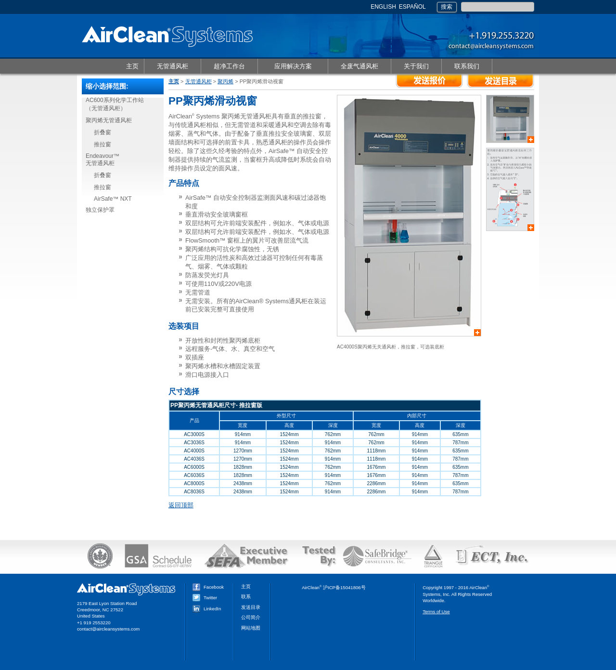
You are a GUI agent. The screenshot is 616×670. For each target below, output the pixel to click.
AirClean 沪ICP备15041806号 (334, 587)
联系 (246, 596)
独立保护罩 (100, 209)
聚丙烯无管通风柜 (109, 120)
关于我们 (416, 67)
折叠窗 (102, 132)
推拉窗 (102, 144)
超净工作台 (229, 67)
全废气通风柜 (359, 67)
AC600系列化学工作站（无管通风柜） (115, 104)
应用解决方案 (292, 67)
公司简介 (250, 617)
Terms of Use (436, 611)
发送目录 (250, 607)
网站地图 (250, 628)
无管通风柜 (172, 67)
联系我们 (466, 67)
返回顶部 (180, 505)
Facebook (208, 587)
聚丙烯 (225, 81)
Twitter (204, 597)
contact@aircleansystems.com (108, 628)
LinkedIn (206, 608)
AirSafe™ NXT (113, 198)
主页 (132, 66)
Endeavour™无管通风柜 (102, 160)
